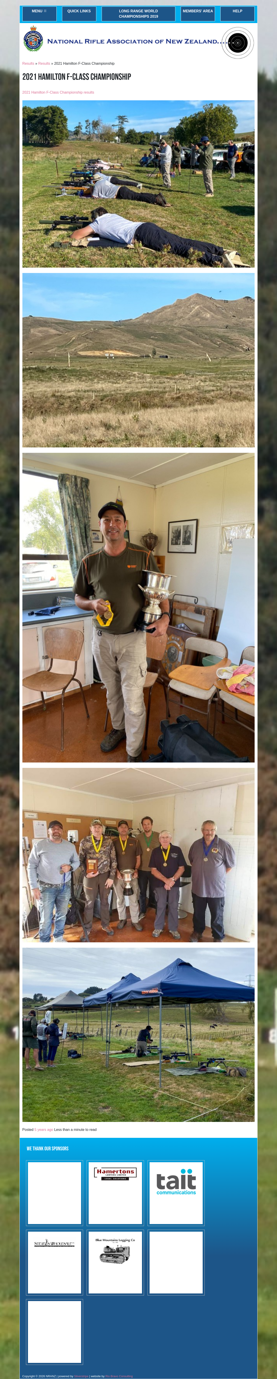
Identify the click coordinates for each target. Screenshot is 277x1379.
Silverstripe (81, 1376)
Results (28, 63)
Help (238, 11)
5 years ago (43, 1130)
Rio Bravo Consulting (119, 1376)
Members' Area (198, 11)
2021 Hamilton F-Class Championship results (58, 92)
